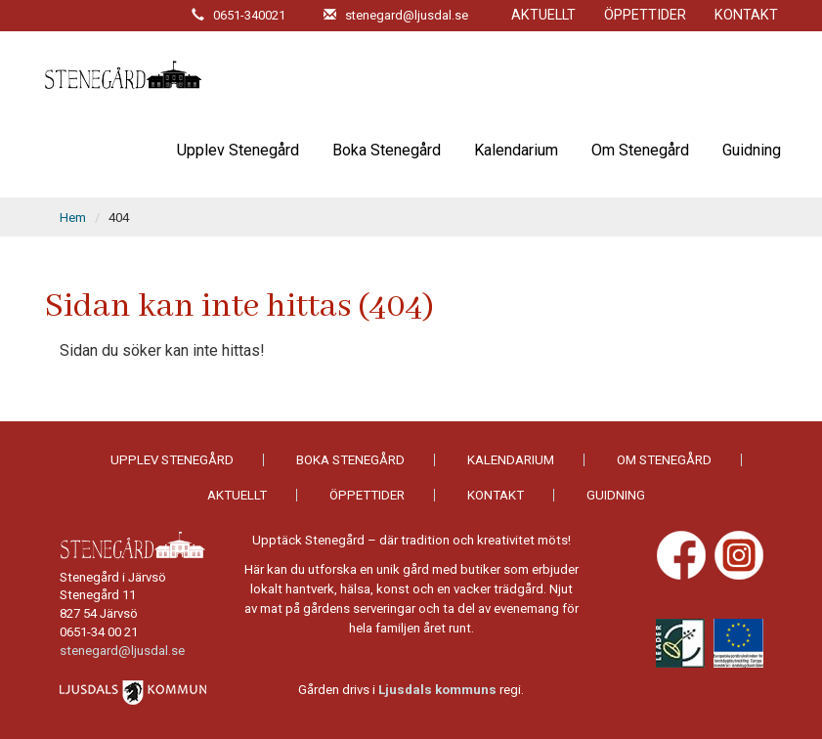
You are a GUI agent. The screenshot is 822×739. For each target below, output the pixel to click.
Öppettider (645, 15)
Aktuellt (543, 15)
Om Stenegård (640, 150)
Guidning (751, 150)
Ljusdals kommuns (437, 689)
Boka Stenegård (386, 150)
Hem (73, 217)
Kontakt (746, 15)
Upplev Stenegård (238, 150)
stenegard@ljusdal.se (122, 650)
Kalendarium (516, 150)
